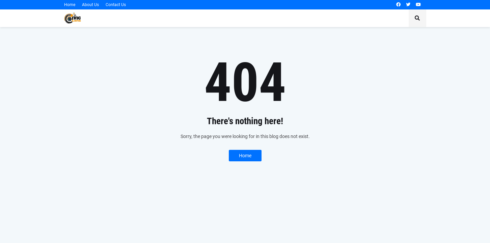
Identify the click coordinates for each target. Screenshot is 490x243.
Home (69, 4)
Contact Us (116, 4)
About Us (90, 4)
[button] (417, 18)
